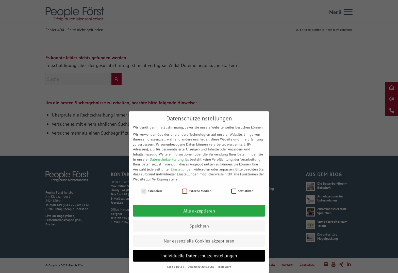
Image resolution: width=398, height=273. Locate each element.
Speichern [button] (199, 231)
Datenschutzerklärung (167, 164)
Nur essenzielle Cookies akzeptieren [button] (199, 246)
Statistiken (242, 196)
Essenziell (151, 196)
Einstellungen (181, 174)
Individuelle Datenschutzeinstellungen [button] (199, 261)
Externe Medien (196, 196)
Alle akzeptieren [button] (199, 216)
